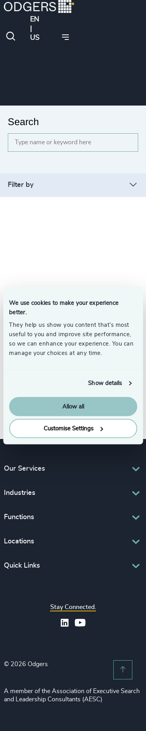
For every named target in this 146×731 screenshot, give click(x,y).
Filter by (20, 184)
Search (23, 121)
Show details (105, 383)
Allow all (73, 406)
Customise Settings (73, 429)
